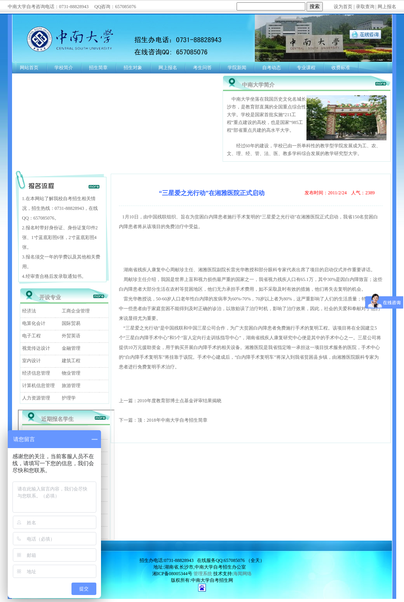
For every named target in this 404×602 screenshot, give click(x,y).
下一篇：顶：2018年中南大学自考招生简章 (163, 420)
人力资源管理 (36, 398)
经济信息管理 (36, 373)
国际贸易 (71, 323)
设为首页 (343, 6)
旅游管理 (71, 385)
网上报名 (387, 6)
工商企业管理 (76, 311)
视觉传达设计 (36, 348)
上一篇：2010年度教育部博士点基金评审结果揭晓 (170, 400)
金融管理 (71, 348)
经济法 (29, 311)
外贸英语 (71, 336)
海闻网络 (242, 573)
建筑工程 (71, 360)
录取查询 (365, 6)
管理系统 (202, 573)
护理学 (69, 398)
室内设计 (31, 360)
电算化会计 (33, 323)
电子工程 (31, 336)
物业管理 (71, 373)
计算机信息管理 (38, 385)
